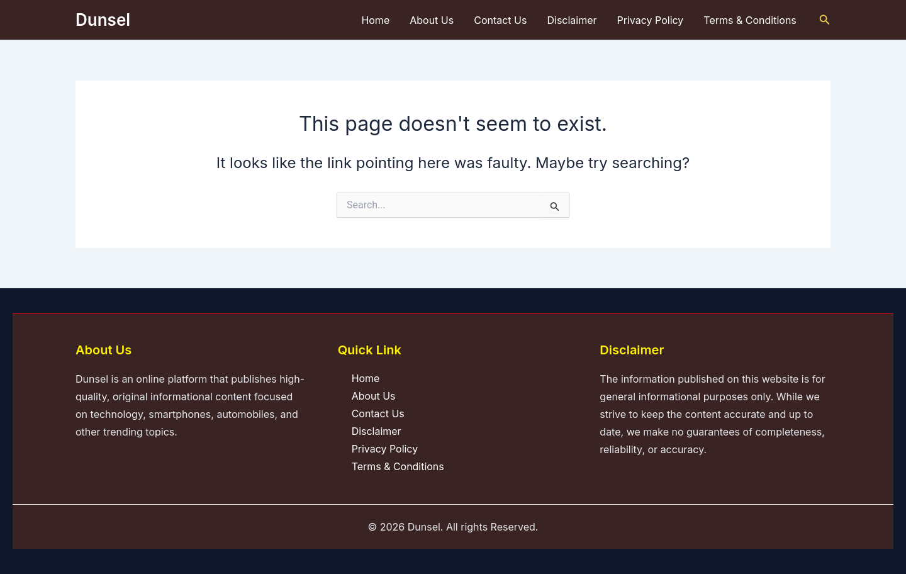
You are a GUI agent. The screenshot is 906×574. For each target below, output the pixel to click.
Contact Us (500, 20)
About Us (432, 20)
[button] (824, 20)
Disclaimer (571, 20)
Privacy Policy (650, 20)
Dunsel (103, 20)
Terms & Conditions (749, 20)
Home (375, 20)
